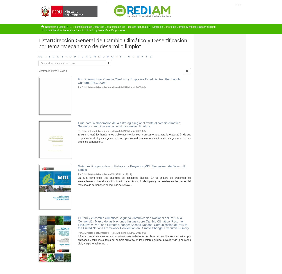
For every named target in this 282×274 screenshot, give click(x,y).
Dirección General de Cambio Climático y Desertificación (184, 26)
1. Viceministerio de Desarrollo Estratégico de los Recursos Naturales (109, 26)
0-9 (40, 56)
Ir (109, 63)
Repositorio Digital (55, 26)
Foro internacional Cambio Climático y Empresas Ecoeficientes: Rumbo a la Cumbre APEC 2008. (129, 81)
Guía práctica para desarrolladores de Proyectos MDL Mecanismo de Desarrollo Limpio (132, 168)
